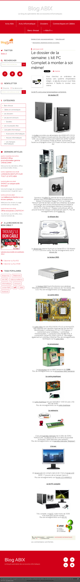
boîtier (36, 135)
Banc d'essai (33, 30)
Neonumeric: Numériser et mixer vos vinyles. (46, 43)
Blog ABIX (40, 8)
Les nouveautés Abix (11, 126)
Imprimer (56, 71)
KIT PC (57, 81)
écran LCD (39, 473)
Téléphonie (17, 275)
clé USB (4, 279)
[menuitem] (9, 23)
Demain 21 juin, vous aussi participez (42, 39)
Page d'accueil (60, 39)
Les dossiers (8, 114)
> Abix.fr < (48, 30)
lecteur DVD (42, 286)
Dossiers (44, 24)
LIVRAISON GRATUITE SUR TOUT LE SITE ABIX (12, 175)
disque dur (6, 275)
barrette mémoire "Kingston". (64, 441)
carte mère (38, 326)
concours (17, 283)
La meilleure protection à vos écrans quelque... (12, 198)
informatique (6, 283)
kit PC (51, 513)
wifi (15, 287)
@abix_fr (4, 53)
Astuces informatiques (14, 138)
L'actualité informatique (12, 130)
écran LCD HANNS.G (64, 477)
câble (21, 287)
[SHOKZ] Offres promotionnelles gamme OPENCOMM (10, 160)
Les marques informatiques (9, 143)
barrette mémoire (49, 436)
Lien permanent (38, 537)
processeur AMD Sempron (65, 371)
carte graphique (40, 402)
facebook (5, 291)
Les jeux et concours (11, 118)
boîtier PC (47, 197)
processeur (42, 369)
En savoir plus (9, 580)
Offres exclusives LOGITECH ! (12, 211)
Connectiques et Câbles (64, 24)
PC (36, 538)
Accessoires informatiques (15, 134)
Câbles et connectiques (12, 110)
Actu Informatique (27, 24)
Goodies (9, 122)
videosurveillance (16, 279)
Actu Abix (9, 24)
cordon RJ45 (6, 287)
